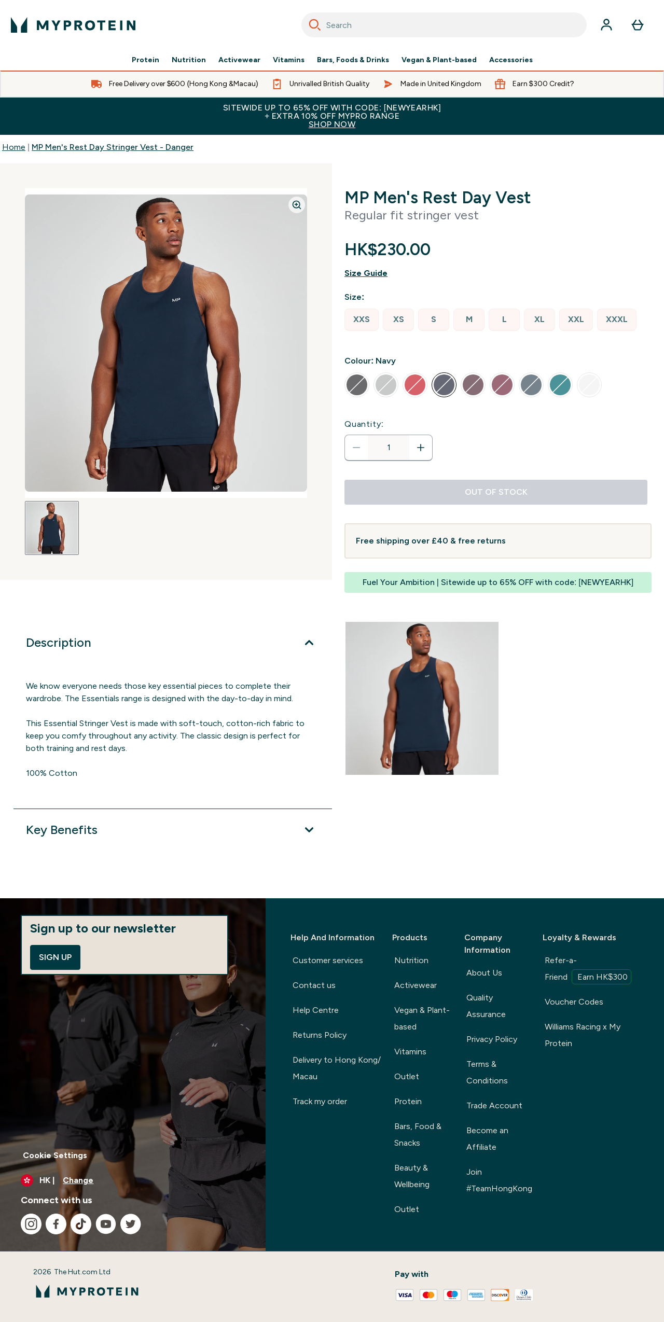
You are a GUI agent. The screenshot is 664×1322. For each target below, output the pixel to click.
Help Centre (316, 1010)
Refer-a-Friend (588, 969)
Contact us (314, 985)
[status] (388, 447)
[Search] (315, 24)
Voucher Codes (574, 1002)
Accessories (511, 60)
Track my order (320, 1101)
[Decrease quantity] (356, 447)
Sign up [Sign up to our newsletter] (55, 957)
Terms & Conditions (487, 1072)
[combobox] (444, 24)
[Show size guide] (498, 273)
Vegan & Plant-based (439, 60)
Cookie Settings (55, 1155)
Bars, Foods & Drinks (353, 60)
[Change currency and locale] (133, 1180)
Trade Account (494, 1105)
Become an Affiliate (487, 1138)
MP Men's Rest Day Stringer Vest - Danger (112, 147)
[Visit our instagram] (31, 1224)
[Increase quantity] (420, 447)
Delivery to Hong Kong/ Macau (337, 1068)
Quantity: (364, 424)
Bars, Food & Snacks (417, 1134)
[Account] (606, 25)
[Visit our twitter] (130, 1224)
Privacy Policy (491, 1039)
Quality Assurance (486, 1006)
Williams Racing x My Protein (582, 1035)
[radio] (361, 320)
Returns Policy (320, 1035)
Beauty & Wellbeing (412, 1176)
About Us (484, 973)
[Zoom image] (296, 205)
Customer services (328, 960)
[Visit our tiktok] (81, 1224)
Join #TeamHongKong (499, 1180)
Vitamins (289, 60)
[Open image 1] (52, 528)
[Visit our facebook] (56, 1224)
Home (13, 147)
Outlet (406, 1076)
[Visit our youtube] (105, 1224)
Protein (145, 60)
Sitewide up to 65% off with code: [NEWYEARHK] (332, 116)
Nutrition (189, 60)
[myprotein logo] (73, 25)
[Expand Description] (172, 642)
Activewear (239, 60)
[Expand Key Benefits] (172, 830)
